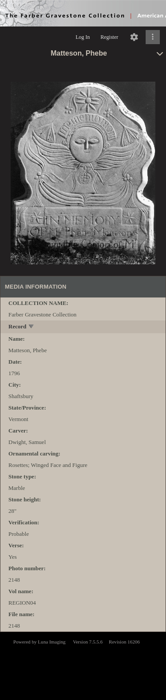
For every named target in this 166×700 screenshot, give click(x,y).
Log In (83, 37)
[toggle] (31, 327)
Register (109, 37)
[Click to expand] (153, 37)
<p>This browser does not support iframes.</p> (83, 665)
